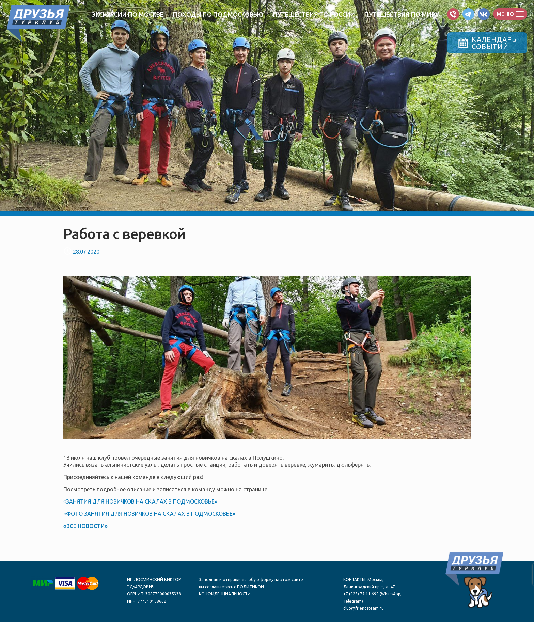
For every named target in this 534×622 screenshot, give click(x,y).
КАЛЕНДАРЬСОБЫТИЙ (487, 42)
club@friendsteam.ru (363, 608)
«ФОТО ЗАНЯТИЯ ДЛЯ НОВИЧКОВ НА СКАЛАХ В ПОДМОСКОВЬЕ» (149, 514)
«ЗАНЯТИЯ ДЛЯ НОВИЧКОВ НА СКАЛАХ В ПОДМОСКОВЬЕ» (140, 501)
